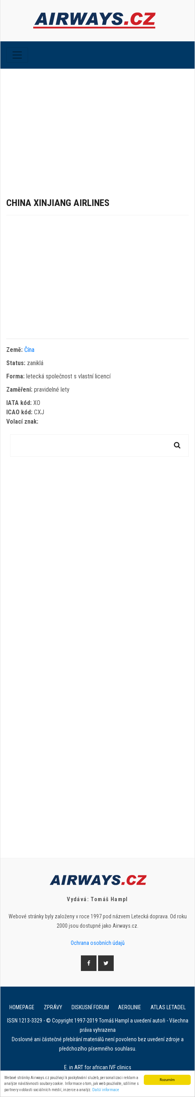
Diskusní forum (90, 1007)
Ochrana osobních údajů (98, 943)
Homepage (21, 1007)
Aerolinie (129, 1007)
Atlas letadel (168, 1007)
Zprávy (53, 1007)
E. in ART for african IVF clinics (97, 1067)
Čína (29, 349)
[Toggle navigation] (17, 55)
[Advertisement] (97, 127)
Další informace (105, 1090)
